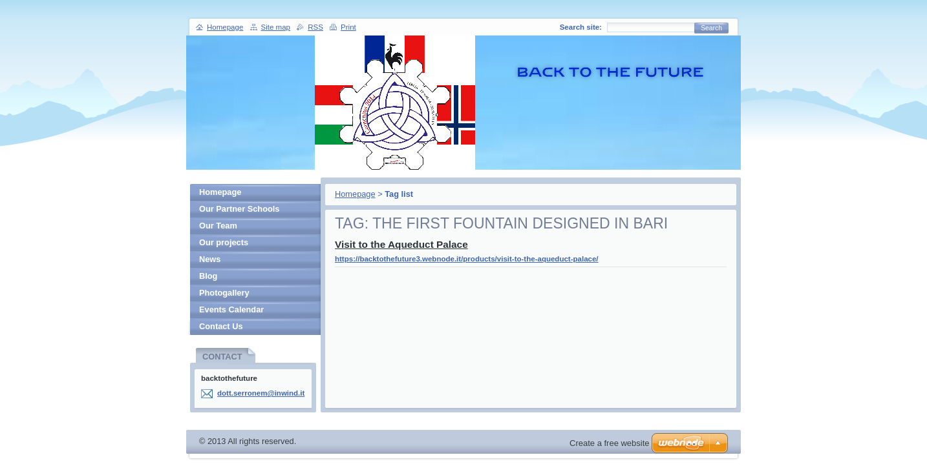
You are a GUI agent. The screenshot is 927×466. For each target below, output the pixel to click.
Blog (208, 276)
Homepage (355, 194)
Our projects (223, 242)
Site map (275, 27)
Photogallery (224, 293)
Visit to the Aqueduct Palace (401, 244)
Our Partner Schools (239, 209)
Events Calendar (231, 309)
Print (348, 27)
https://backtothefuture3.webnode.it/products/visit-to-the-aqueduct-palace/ (467, 259)
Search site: (581, 27)
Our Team (218, 225)
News (209, 259)
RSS (315, 27)
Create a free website (610, 443)
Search (711, 28)
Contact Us (221, 326)
